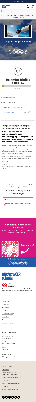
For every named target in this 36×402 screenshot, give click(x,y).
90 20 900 (13, 343)
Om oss (4, 347)
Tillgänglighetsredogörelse (9, 357)
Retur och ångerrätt (7, 354)
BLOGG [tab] (27, 112)
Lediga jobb (5, 349)
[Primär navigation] (32, 6)
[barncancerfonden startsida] (6, 6)
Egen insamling (13, 11)
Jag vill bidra (6, 11)
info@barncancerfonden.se (13, 377)
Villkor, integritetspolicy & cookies (11, 352)
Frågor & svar (5, 370)
